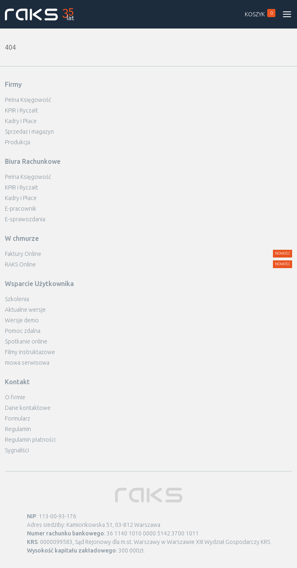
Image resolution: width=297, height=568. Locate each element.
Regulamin (18, 429)
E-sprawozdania (25, 219)
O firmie (15, 397)
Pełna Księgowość (28, 100)
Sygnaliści (17, 450)
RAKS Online (20, 264)
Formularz (17, 418)
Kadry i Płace (21, 121)
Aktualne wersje (25, 309)
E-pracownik (20, 208)
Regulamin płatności (30, 439)
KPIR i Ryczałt (21, 110)
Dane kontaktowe (28, 408)
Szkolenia (17, 299)
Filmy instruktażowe (30, 352)
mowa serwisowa (27, 362)
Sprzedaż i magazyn (29, 131)
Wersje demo (22, 320)
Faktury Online (23, 254)
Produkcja (17, 142)
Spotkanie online (26, 341)
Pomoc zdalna (22, 331)
